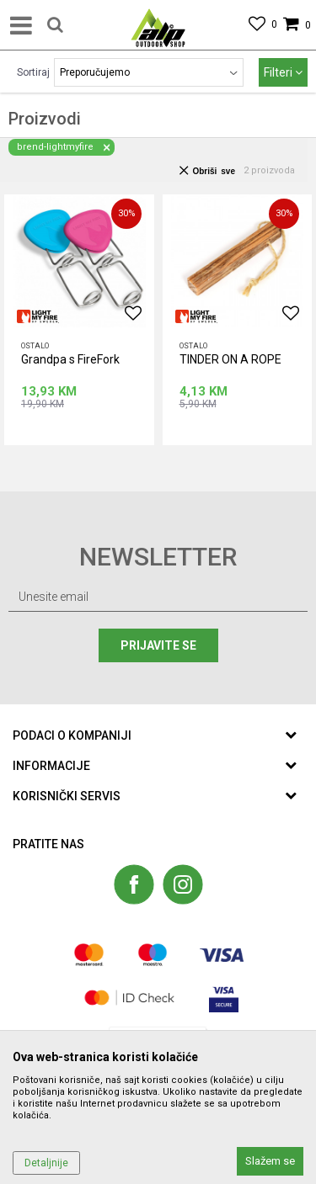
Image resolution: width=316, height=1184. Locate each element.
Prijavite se (158, 645)
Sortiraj (33, 72)
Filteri (283, 72)
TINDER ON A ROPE (230, 359)
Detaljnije (46, 1163)
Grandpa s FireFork (70, 359)
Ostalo (35, 346)
